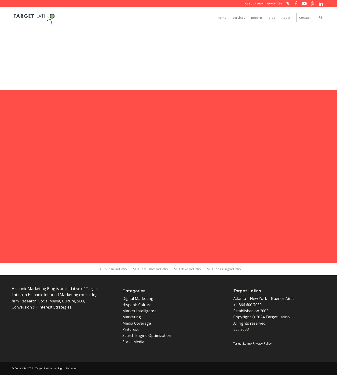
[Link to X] (287, 3)
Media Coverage (136, 323)
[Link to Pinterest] (312, 3)
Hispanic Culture (136, 304)
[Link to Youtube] (304, 3)
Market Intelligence (139, 310)
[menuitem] (221, 17)
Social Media (133, 341)
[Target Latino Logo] (34, 17)
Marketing (131, 317)
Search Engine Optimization (146, 335)
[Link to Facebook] (296, 3)
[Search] (320, 17)
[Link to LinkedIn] (320, 3)
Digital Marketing (137, 298)
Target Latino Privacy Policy (252, 343)
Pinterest (130, 329)
